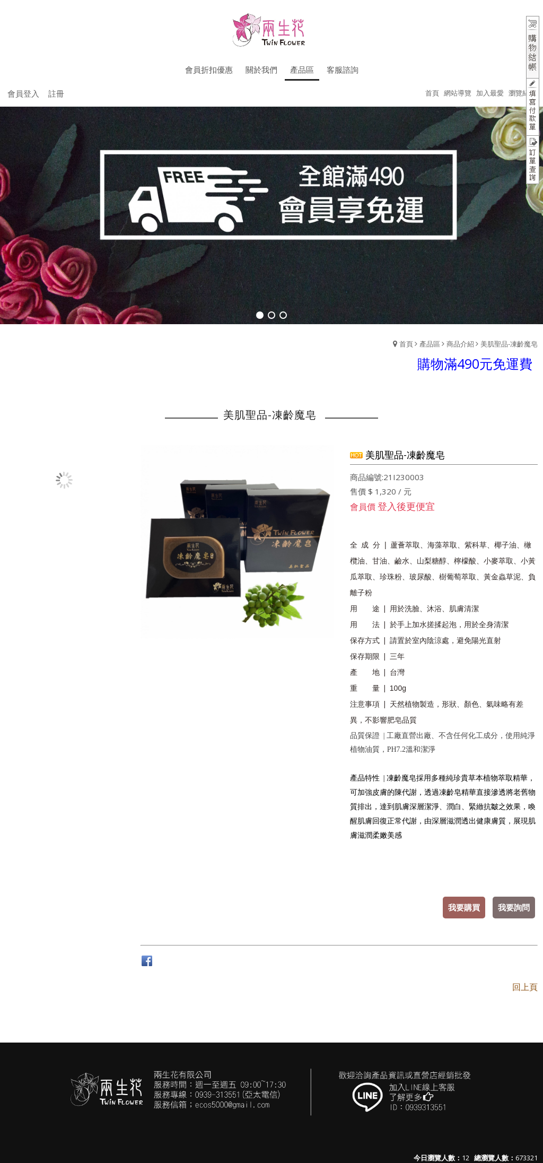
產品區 (429, 344)
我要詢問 (514, 907)
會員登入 (23, 93)
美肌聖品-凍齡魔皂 (509, 344)
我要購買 (464, 907)
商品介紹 (460, 344)
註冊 (56, 93)
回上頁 (525, 987)
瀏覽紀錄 (522, 93)
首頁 (406, 344)
